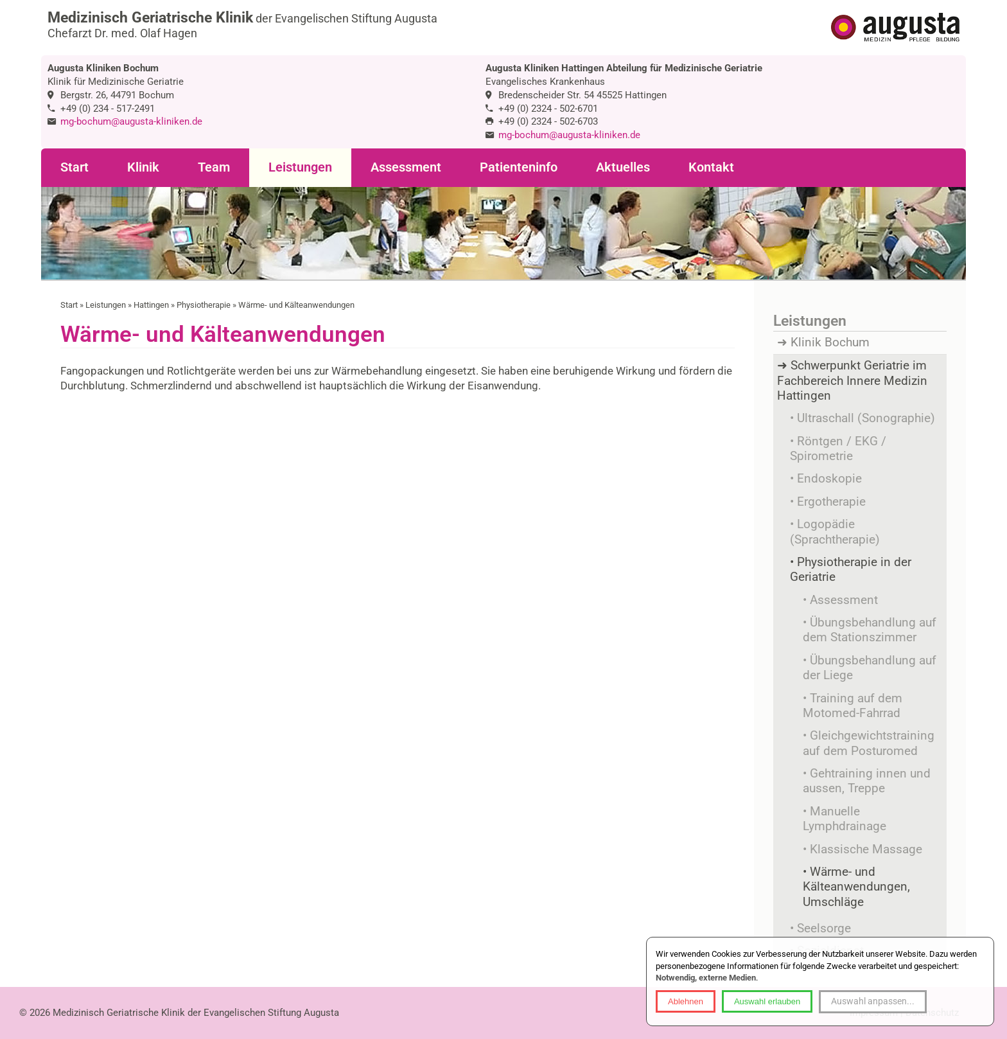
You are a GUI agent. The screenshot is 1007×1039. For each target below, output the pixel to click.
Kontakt (711, 167)
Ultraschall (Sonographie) (866, 418)
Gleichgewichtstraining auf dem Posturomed (868, 743)
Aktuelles (623, 167)
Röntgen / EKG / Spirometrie (838, 448)
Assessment (406, 167)
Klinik (143, 167)
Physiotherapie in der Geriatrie (850, 569)
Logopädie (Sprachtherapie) (835, 531)
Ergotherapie (831, 502)
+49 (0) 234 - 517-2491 (107, 108)
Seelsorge (824, 928)
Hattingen (151, 305)
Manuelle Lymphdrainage (844, 818)
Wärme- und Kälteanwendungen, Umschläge (856, 887)
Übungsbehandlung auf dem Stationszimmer (869, 630)
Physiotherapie (204, 305)
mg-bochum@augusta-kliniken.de (131, 121)
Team (214, 167)
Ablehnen (685, 1001)
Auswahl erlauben (767, 1001)
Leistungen (300, 167)
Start (74, 167)
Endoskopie (829, 479)
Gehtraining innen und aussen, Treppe (867, 781)
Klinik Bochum (830, 342)
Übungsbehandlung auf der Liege (869, 667)
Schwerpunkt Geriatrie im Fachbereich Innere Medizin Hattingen (852, 381)
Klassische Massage (866, 849)
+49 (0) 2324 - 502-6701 (548, 108)
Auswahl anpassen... (873, 1001)
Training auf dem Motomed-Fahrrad (852, 705)
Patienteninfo (518, 167)
